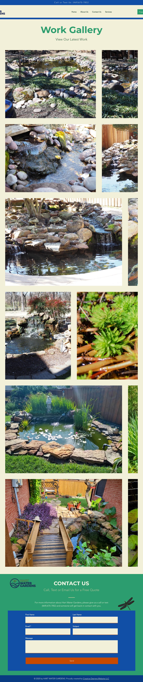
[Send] (72, 661)
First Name (29, 615)
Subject (76, 626)
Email (27, 626)
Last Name (77, 615)
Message (29, 638)
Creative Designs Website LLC (96, 678)
